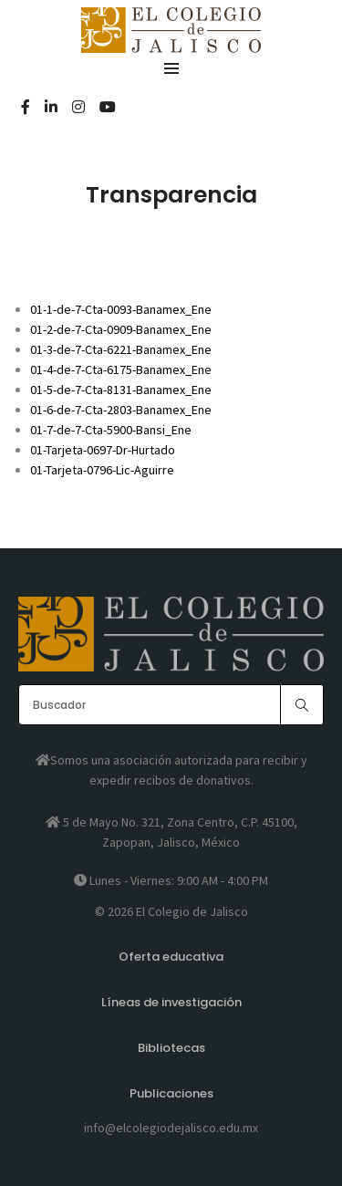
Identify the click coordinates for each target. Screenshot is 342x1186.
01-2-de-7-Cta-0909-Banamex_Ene (121, 329)
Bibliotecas (171, 1047)
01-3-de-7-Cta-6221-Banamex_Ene (121, 349)
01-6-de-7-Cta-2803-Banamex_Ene (121, 409)
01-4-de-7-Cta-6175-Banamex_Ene (121, 369)
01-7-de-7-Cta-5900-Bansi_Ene (111, 429)
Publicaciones (171, 1093)
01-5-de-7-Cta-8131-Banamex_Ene (121, 389)
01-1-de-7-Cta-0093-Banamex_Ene (121, 309)
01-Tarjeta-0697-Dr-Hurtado (102, 450)
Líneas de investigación (171, 1002)
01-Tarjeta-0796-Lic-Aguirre (102, 470)
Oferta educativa (171, 956)
